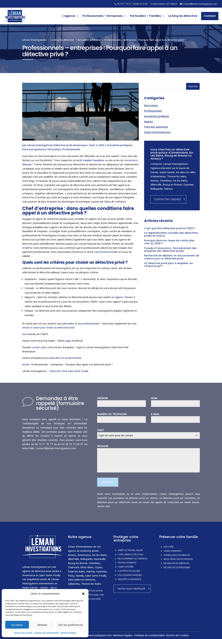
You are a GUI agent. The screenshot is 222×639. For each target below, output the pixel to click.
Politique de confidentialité (46, 632)
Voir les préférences (70, 625)
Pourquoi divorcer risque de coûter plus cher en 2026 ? (169, 242)
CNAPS (27, 247)
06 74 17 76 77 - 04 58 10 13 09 (132, 3)
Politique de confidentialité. (150, 635)
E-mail (156, 414)
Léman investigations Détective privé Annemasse (57, 145)
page (68, 340)
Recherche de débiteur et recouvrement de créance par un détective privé (171, 257)
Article (25, 364)
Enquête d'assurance (129, 579)
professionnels (91, 323)
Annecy (72, 555)
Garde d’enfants (173, 550)
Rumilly (80, 575)
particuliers (68, 323)
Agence (81, 347)
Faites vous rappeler (131, 588)
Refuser (42, 625)
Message (102, 446)
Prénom (103, 398)
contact (36, 347)
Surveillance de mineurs (177, 555)
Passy (71, 575)
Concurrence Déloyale (130, 554)
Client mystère (126, 566)
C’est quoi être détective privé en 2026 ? (169, 228)
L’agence (68, 16)
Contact (210, 16)
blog (39, 340)
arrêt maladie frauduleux (90, 160)
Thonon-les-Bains (91, 583)
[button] (83, 593)
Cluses (98, 567)
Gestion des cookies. (178, 635)
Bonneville (99, 559)
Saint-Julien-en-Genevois (81, 579)
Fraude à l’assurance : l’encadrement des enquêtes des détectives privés (170, 249)
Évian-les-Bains (76, 571)
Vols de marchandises (130, 575)
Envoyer (107, 482)
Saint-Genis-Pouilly (95, 575)
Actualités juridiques (119, 145)
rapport (119, 297)
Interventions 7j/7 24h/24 (165, 3)
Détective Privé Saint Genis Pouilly (69, 371)
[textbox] (145, 435)
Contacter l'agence (167, 199)
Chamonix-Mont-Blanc (81, 567)
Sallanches (74, 583)
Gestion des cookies (23, 632)
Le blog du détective (182, 16)
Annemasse (84, 555)
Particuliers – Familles (145, 16)
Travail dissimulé (127, 562)
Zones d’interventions (157, 132)
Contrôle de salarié (129, 570)
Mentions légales (68, 632)
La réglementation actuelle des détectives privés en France (171, 234)
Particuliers (54, 149)
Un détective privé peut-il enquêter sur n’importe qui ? (168, 264)
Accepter (17, 625)
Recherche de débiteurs (176, 563)
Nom (155, 398)
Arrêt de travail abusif (130, 550)
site (24, 334)
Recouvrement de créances (132, 558)
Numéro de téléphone (113, 414)
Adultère (169, 546)
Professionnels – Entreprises (102, 16)
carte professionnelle (106, 251)
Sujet (100, 430)
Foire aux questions (34, 149)
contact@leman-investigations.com (200, 3)
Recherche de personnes (177, 567)
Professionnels (71, 149)
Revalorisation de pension (178, 559)
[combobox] (148, 435)
